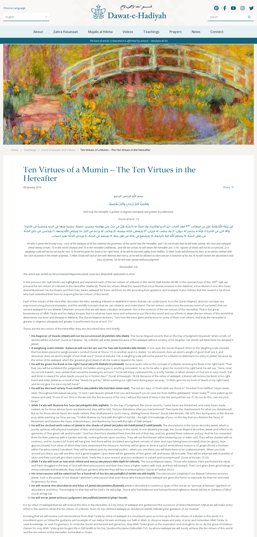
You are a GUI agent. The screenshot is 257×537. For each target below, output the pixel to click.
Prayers (175, 32)
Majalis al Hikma (100, 32)
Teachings (151, 32)
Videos (128, 32)
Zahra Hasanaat (65, 32)
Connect (217, 32)
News (196, 32)
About (38, 32)
